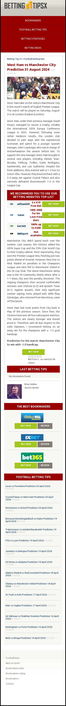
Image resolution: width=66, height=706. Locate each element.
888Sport (22, 233)
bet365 (21, 226)
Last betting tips (33, 369)
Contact (10, 683)
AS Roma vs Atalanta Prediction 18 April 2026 (29, 562)
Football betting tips (33, 29)
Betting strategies (33, 38)
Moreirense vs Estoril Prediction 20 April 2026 (29, 508)
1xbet (20, 215)
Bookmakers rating (15, 673)
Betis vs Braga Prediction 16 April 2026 (26, 638)
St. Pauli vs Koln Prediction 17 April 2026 (26, 594)
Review (45, 426)
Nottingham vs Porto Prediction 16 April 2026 (29, 627)
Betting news (33, 47)
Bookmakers (33, 20)
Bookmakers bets (15, 668)
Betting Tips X (14, 59)
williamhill (23, 204)
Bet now (53, 204)
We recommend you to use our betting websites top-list (33, 195)
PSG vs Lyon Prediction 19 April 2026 (25, 540)
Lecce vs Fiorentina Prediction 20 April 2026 (28, 486)
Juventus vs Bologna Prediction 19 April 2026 (29, 551)
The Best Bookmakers (33, 406)
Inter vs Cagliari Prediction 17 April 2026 (26, 605)
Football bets (12, 658)
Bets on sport (13, 663)
